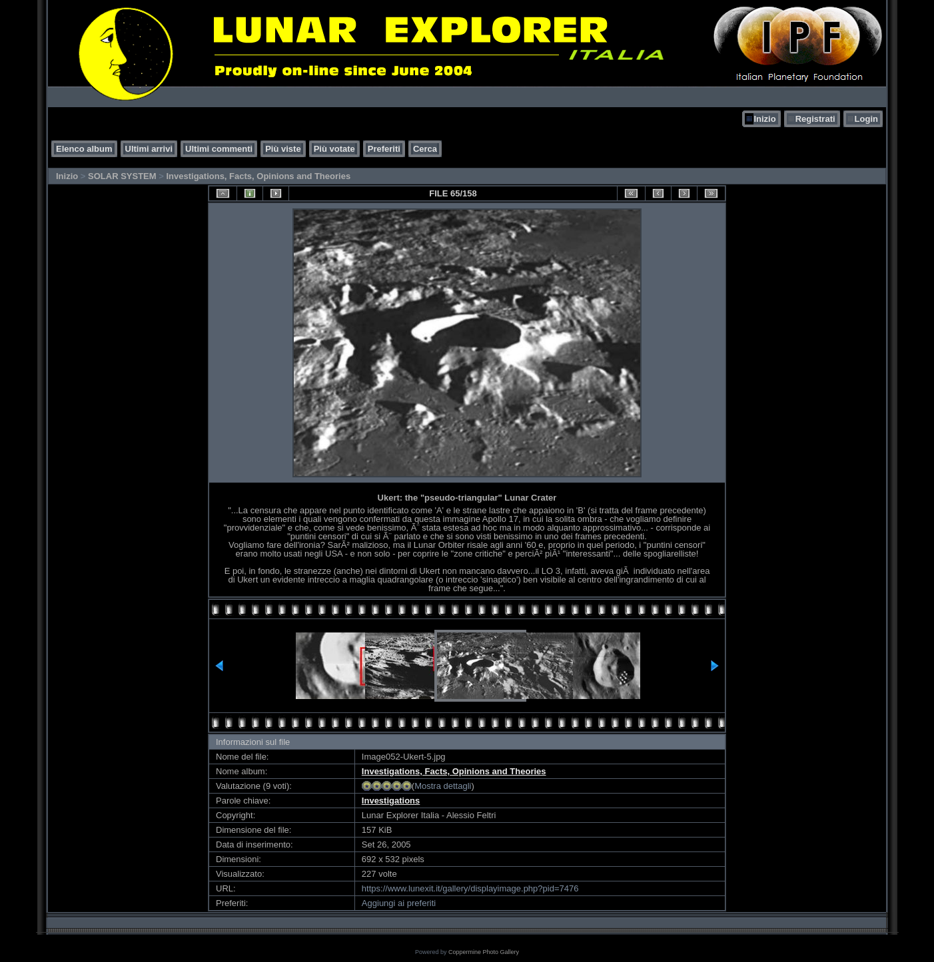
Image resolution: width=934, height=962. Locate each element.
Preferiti (384, 149)
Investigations (391, 801)
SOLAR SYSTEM (122, 176)
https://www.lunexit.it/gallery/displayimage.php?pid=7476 (470, 888)
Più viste (282, 149)
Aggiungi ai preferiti (399, 903)
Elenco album (84, 149)
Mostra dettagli (442, 786)
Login (866, 119)
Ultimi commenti (218, 149)
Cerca (425, 149)
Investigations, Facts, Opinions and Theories (258, 176)
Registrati (815, 119)
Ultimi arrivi (149, 149)
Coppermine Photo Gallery (483, 952)
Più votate (334, 149)
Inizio (764, 119)
